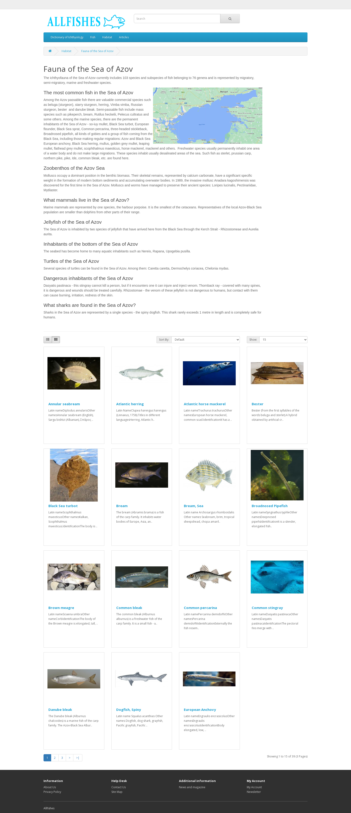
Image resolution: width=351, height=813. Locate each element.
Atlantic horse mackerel (205, 404)
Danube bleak (60, 709)
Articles (124, 37)
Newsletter (254, 792)
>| (77, 758)
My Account (254, 787)
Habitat (107, 37)
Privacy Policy (52, 792)
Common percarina (200, 607)
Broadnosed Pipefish (270, 505)
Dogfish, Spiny (128, 709)
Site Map (116, 792)
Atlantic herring (130, 404)
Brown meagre (61, 607)
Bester (257, 404)
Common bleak (129, 607)
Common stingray (267, 607)
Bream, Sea (193, 505)
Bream (122, 505)
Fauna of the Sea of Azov (97, 51)
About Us (50, 787)
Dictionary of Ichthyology (67, 37)
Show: (253, 340)
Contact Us (118, 787)
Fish (92, 37)
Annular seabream (64, 404)
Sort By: (164, 340)
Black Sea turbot (63, 505)
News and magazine (192, 787)
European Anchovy (200, 709)
